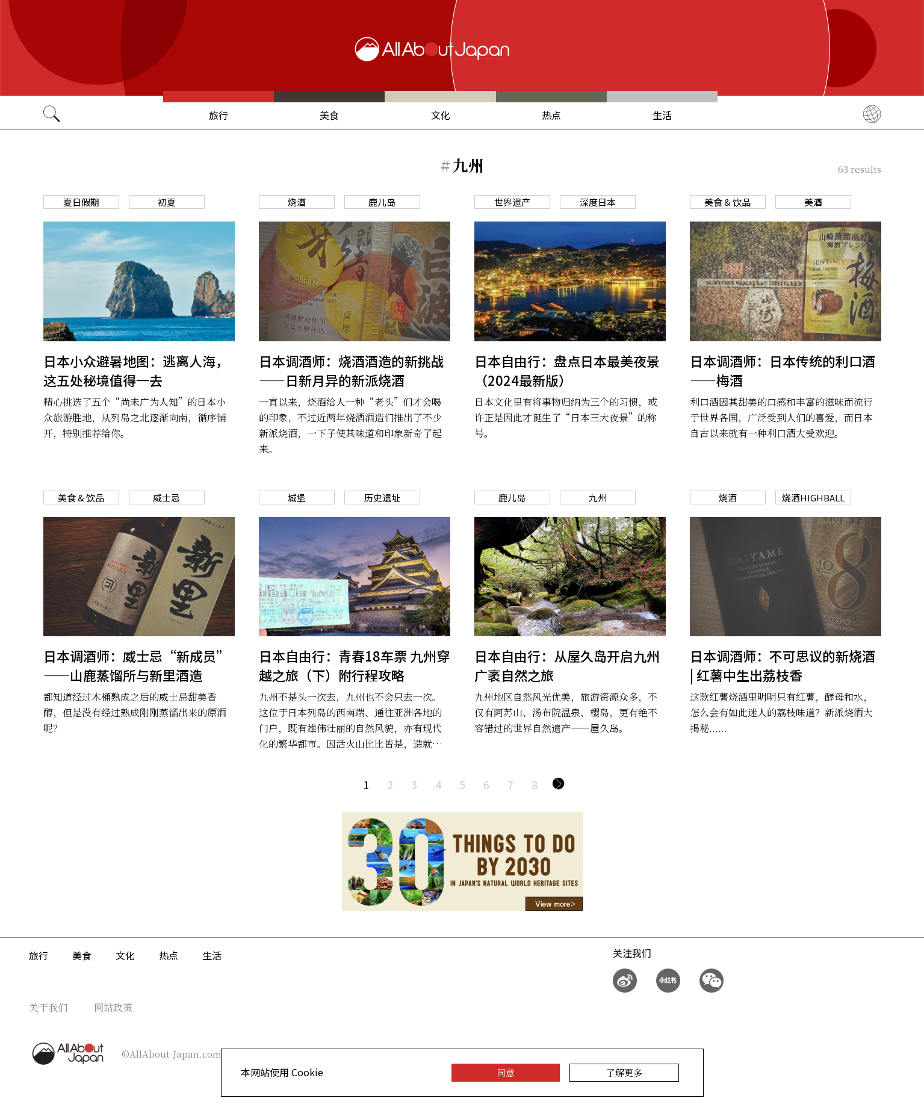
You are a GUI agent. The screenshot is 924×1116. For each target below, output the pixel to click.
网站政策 (113, 1007)
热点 (551, 115)
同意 (506, 1072)
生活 (662, 115)
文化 (440, 115)
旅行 (218, 115)
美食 (329, 115)
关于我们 (48, 1007)
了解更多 (624, 1072)
